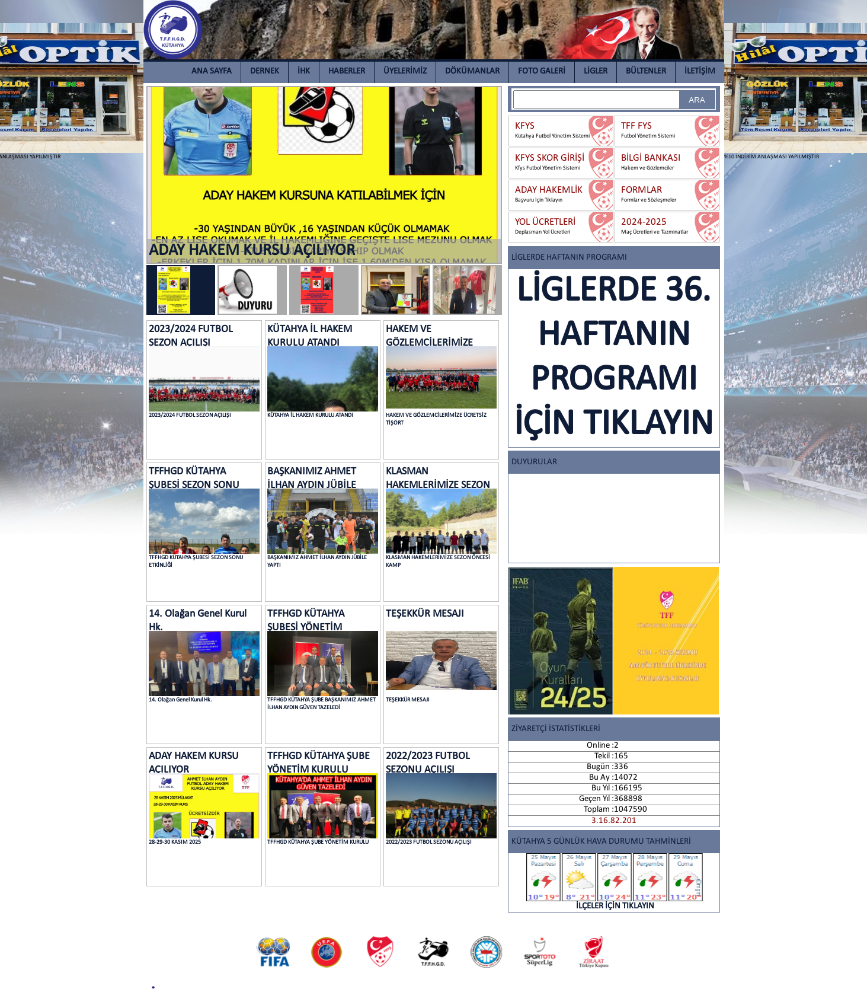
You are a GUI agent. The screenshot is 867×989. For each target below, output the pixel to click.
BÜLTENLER (646, 71)
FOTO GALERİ (541, 71)
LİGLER (595, 71)
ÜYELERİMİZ (405, 71)
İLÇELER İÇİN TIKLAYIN (615, 882)
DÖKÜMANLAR (472, 71)
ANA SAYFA (211, 71)
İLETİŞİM (699, 71)
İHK (303, 71)
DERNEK (264, 71)
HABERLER (346, 71)
